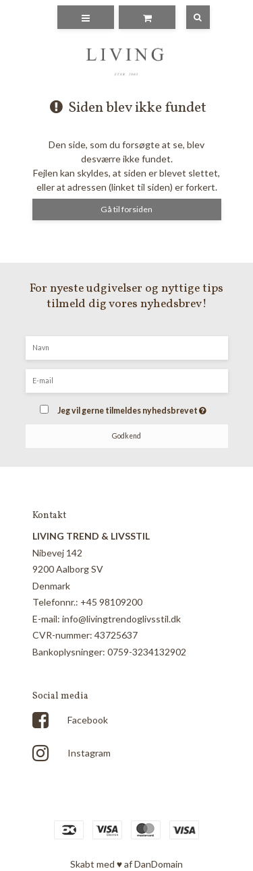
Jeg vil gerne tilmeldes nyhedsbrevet (133, 406)
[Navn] (127, 346)
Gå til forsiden (126, 209)
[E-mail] (127, 379)
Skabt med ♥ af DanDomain (126, 864)
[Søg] (188, 17)
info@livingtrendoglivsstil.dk (121, 618)
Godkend (126, 436)
